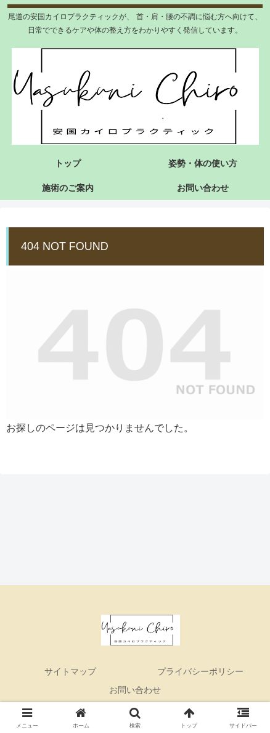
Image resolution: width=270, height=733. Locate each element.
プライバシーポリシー (200, 671)
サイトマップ (70, 671)
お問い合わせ (135, 690)
